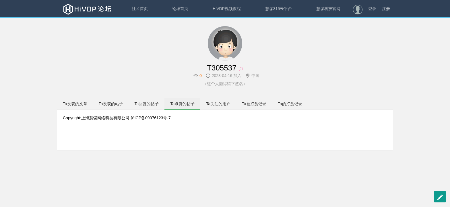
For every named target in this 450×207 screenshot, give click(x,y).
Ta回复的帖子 (147, 103)
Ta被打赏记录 (254, 103)
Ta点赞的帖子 (182, 103)
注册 (386, 8)
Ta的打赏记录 (290, 103)
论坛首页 (180, 8)
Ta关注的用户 (218, 103)
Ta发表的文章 (75, 103)
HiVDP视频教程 (227, 8)
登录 (372, 8)
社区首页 (140, 8)
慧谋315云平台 (278, 8)
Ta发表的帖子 (111, 103)
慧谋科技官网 (328, 8)
